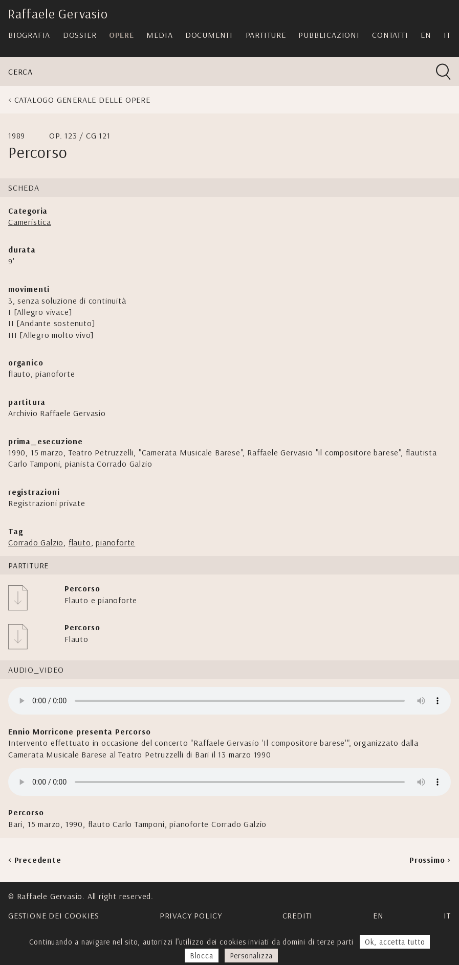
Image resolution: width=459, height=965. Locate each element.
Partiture (266, 35)
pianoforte (115, 542)
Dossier (80, 35)
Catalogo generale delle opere (82, 100)
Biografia (29, 35)
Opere (121, 35)
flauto (80, 542)
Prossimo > (430, 860)
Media (159, 35)
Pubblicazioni (328, 35)
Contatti (390, 35)
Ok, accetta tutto (395, 942)
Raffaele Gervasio (58, 13)
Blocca (201, 955)
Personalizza (251, 955)
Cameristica (29, 222)
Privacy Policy (191, 915)
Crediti (297, 915)
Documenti (209, 35)
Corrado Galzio (35, 542)
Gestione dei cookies (53, 915)
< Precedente (34, 860)
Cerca (20, 71)
